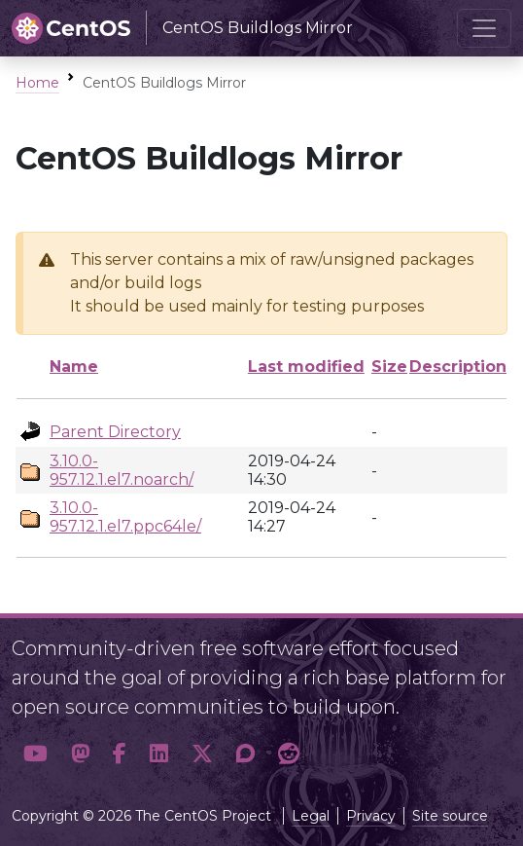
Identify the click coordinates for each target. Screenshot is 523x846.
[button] (35, 753)
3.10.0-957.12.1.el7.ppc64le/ (125, 516)
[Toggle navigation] (484, 28)
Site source (450, 816)
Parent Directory (115, 432)
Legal (311, 816)
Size (389, 366)
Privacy (371, 816)
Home (37, 83)
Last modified (306, 366)
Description (457, 366)
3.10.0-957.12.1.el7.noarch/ (121, 470)
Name (74, 366)
